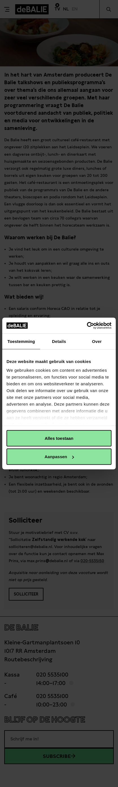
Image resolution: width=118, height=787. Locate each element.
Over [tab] (97, 341)
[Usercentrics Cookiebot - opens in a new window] (87, 325)
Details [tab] (59, 341)
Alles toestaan (59, 438)
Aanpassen (59, 456)
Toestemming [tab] (21, 341)
